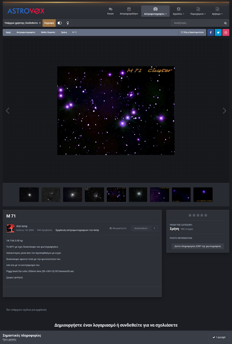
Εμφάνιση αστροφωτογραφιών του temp (77, 230)
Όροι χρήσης (9, 339)
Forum (110, 14)
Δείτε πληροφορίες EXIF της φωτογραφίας (198, 246)
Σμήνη (174, 229)
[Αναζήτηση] (189, 23)
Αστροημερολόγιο (129, 14)
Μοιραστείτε (118, 228)
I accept (219, 337)
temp (24, 226)
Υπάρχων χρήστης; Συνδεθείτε (23, 23)
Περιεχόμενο (197, 14)
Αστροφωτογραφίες (154, 14)
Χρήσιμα (216, 14)
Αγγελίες (178, 14)
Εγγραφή (49, 23)
